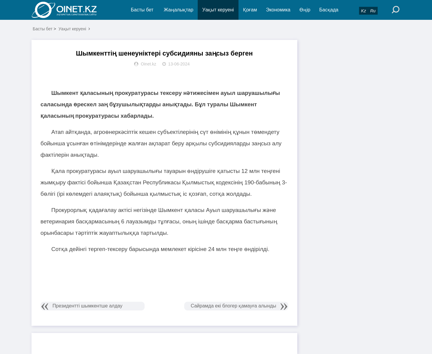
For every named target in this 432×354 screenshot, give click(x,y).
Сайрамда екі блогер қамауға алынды (233, 305)
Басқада (328, 9)
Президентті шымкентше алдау (87, 305)
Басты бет (142, 9)
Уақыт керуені (218, 9)
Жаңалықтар (179, 9)
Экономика (278, 9)
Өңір (304, 9)
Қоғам (250, 9)
